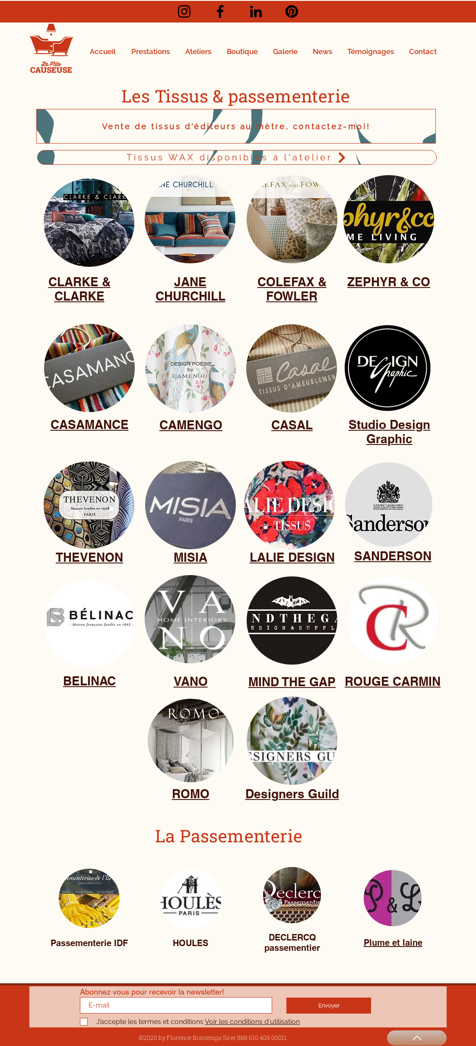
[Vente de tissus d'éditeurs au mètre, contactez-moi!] (236, 126)
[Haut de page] (417, 1038)
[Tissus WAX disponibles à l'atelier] (237, 157)
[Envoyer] (328, 1006)
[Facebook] (220, 11)
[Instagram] (184, 11)
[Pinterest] (291, 11)
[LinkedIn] (256, 11)
